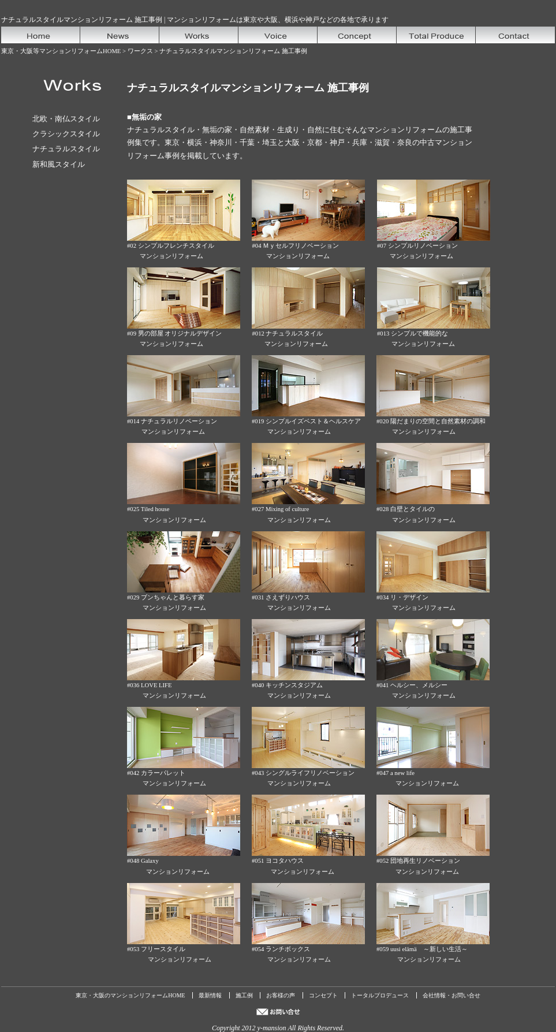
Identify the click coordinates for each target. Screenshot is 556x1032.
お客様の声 (280, 995)
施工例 (244, 995)
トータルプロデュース (380, 995)
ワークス (140, 51)
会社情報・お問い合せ (451, 995)
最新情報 (210, 995)
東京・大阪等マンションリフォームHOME (61, 51)
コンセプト (323, 995)
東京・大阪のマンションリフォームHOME (130, 995)
